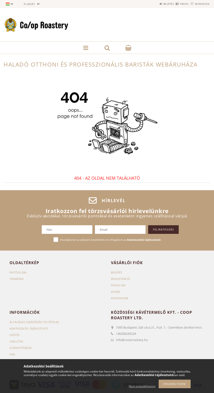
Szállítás (16, 341)
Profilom (118, 285)
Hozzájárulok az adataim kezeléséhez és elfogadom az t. (111, 239)
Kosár (115, 291)
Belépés (155, 3)
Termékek (17, 279)
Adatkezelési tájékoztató (29, 328)
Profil (176, 3)
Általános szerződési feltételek (34, 322)
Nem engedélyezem (142, 386)
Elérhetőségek (21, 348)
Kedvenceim (119, 298)
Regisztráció (120, 279)
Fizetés (15, 335)
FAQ (12, 354)
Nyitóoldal (18, 272)
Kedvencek (199, 3)
